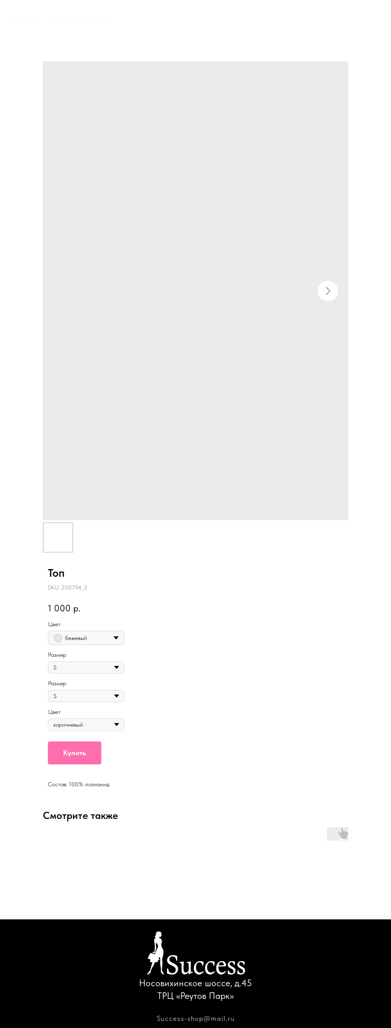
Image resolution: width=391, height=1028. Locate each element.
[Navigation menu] (374, 20)
